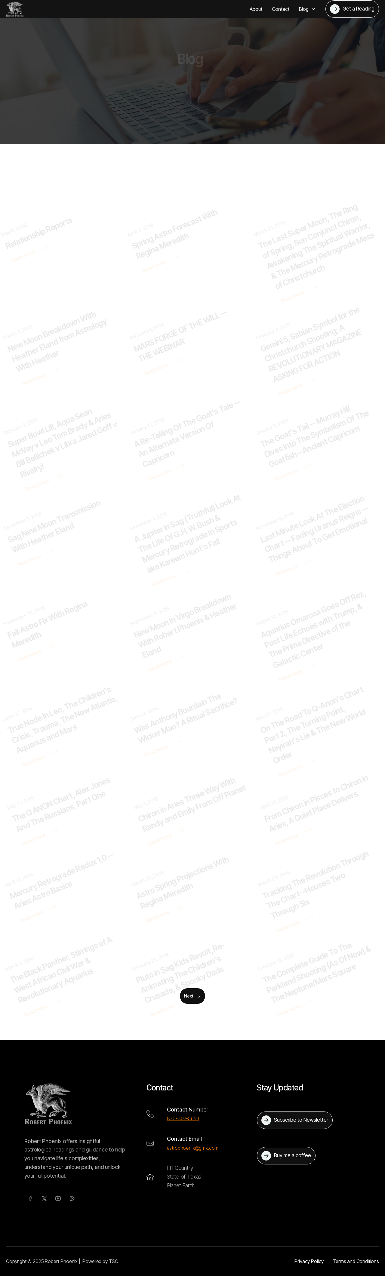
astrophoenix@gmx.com (193, 1148)
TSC (114, 1261)
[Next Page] (192, 996)
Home (184, 94)
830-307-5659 (183, 1118)
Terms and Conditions (356, 1261)
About (256, 9)
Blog (202, 94)
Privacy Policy (309, 1261)
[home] (15, 9)
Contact (280, 9)
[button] (307, 9)
